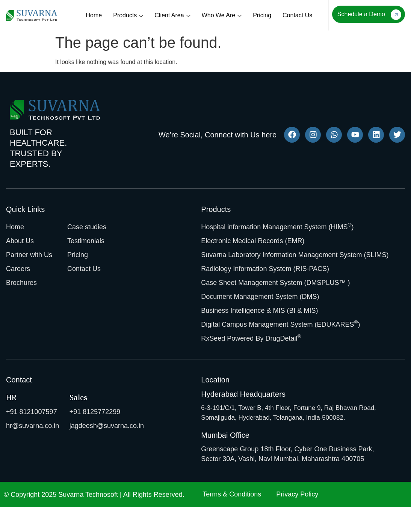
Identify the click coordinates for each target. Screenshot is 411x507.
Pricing (262, 15)
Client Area (172, 16)
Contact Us (297, 15)
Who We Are (222, 16)
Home (94, 15)
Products (128, 16)
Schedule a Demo (369, 14)
